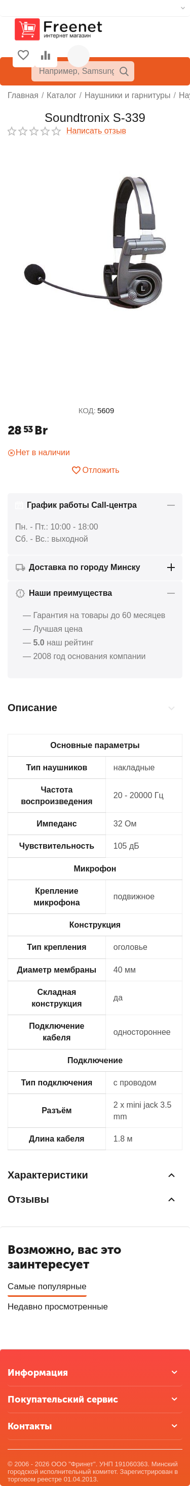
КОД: (87, 410)
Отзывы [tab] (92, 1199)
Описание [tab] (92, 708)
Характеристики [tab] (92, 1175)
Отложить (95, 470)
